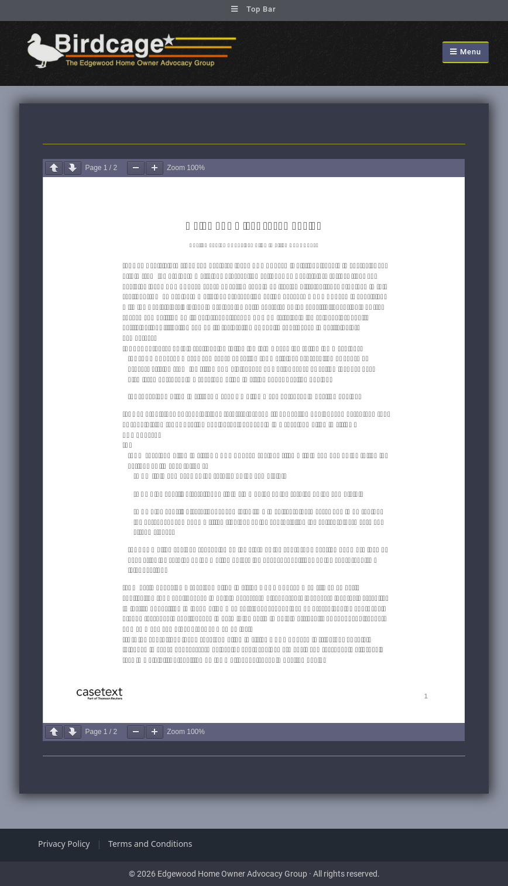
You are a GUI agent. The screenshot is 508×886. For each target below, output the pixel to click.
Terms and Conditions (150, 843)
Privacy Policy (64, 843)
